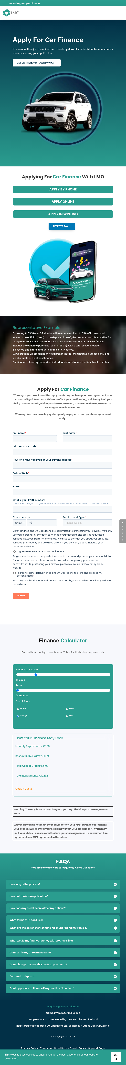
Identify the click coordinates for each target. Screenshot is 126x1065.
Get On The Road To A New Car (35, 62)
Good (71, 708)
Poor (71, 715)
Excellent (24, 708)
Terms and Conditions (53, 1048)
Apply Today (60, 226)
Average (23, 715)
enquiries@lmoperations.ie (63, 1006)
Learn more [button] (11, 1058)
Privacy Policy (29, 1048)
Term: (19, 685)
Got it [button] (116, 1057)
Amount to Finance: (27, 669)
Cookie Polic (77, 1048)
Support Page (96, 1048)
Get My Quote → (25, 788)
